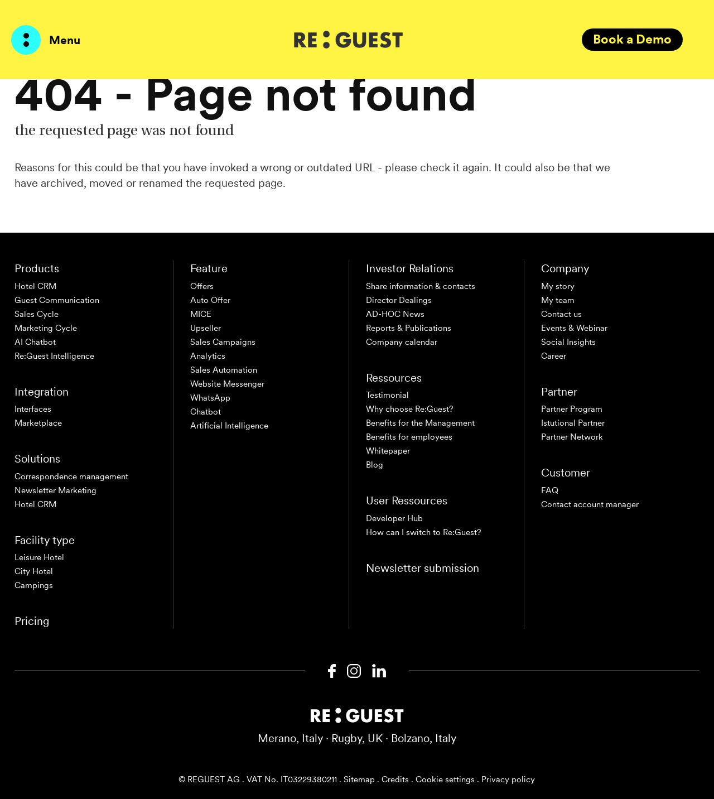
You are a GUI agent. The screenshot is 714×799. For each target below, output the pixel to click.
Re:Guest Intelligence (54, 356)
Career (553, 356)
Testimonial (387, 395)
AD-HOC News (395, 314)
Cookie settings (445, 779)
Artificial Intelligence (229, 426)
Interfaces (33, 409)
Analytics (207, 356)
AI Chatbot (35, 342)
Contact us (561, 314)
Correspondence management (71, 476)
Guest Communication (57, 300)
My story (558, 286)
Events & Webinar (574, 328)
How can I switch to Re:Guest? (423, 532)
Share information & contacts (420, 286)
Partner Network (572, 437)
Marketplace (38, 423)
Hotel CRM (35, 286)
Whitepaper (388, 451)
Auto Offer (210, 300)
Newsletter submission (422, 568)
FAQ (549, 490)
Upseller (205, 328)
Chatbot (205, 412)
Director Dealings (399, 300)
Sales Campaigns (222, 342)
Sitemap (359, 779)
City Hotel (34, 571)
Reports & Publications (408, 328)
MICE (200, 314)
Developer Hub (394, 518)
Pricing (32, 621)
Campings (34, 585)
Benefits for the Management (420, 423)
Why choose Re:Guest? (410, 409)
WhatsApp (210, 398)
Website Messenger (227, 384)
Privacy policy (508, 779)
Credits (395, 779)
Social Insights (568, 342)
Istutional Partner (573, 423)
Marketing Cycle (46, 328)
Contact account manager (590, 504)
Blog (374, 465)
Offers (202, 286)
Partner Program (571, 409)
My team (558, 300)
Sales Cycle (37, 314)
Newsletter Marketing (56, 490)
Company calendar (401, 342)
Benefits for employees (409, 437)
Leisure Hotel (39, 557)
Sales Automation (223, 370)
